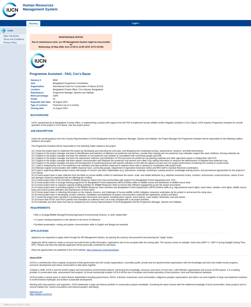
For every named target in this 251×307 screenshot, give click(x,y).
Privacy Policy (10, 42)
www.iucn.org (36, 292)
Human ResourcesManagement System (40, 7)
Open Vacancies (11, 36)
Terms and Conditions (13, 39)
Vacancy (33, 23)
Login (135, 23)
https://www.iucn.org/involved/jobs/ (103, 250)
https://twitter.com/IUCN (41, 294)
